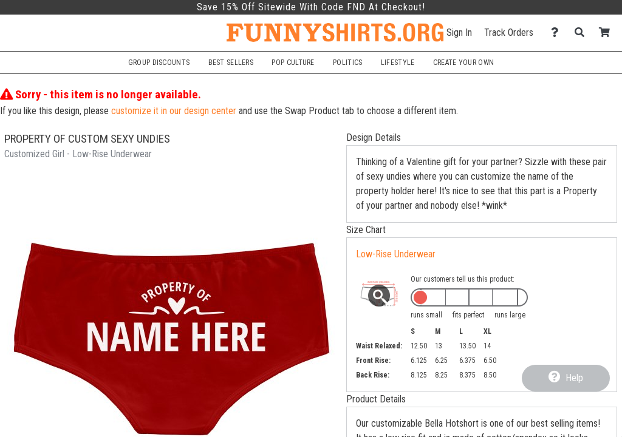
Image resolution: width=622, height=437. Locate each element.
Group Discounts (159, 62)
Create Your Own (463, 62)
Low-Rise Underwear (396, 254)
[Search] (582, 32)
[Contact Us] (557, 32)
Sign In (459, 32)
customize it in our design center (173, 111)
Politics (347, 62)
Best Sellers (231, 62)
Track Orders (508, 32)
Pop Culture (293, 62)
